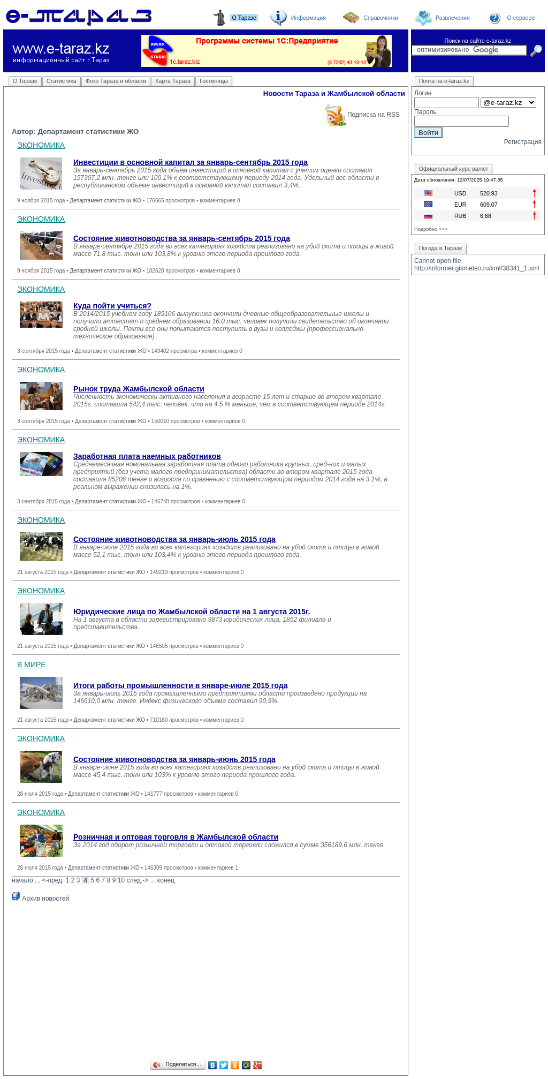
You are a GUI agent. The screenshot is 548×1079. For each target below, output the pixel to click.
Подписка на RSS (361, 114)
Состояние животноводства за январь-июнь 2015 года (174, 759)
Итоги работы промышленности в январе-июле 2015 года (180, 685)
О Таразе (25, 81)
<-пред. (53, 880)
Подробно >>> (430, 229)
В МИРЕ (31, 664)
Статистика (62, 81)
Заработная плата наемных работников (147, 456)
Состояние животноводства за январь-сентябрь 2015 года (181, 238)
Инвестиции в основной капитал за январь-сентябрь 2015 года (190, 162)
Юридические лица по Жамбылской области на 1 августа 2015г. (191, 611)
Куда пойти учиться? (112, 305)
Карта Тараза (173, 81)
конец (165, 880)
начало (22, 880)
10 (121, 880)
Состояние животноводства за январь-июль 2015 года (174, 539)
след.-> (137, 880)
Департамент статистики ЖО (105, 200)
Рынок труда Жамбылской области (138, 388)
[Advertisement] (205, 983)
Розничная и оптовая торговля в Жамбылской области (175, 837)
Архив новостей (40, 898)
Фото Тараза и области (116, 81)
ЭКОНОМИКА (41, 145)
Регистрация (523, 142)
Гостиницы (214, 81)
